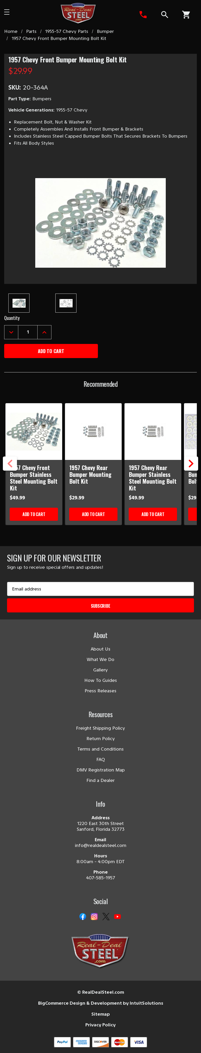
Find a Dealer (100, 780)
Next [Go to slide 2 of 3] (191, 470)
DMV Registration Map (100, 770)
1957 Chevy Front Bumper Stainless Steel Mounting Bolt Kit (33, 477)
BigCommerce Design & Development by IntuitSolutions (100, 1003)
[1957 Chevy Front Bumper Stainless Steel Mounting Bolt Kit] (34, 431)
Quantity (12, 317)
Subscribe (100, 606)
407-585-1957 (100, 878)
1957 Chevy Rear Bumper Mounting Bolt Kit (90, 474)
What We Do (100, 659)
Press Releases (100, 691)
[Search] (164, 14)
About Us (100, 649)
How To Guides (100, 680)
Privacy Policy (100, 1025)
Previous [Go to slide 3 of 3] (10, 470)
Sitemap (100, 1014)
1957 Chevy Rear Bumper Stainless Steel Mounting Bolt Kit (152, 477)
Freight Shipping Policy (100, 728)
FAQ (100, 759)
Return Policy (100, 738)
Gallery (100, 670)
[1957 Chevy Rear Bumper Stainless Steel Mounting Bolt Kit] (153, 431)
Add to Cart (33, 514)
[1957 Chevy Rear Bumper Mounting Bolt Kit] (93, 431)
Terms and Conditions (100, 749)
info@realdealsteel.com (100, 845)
